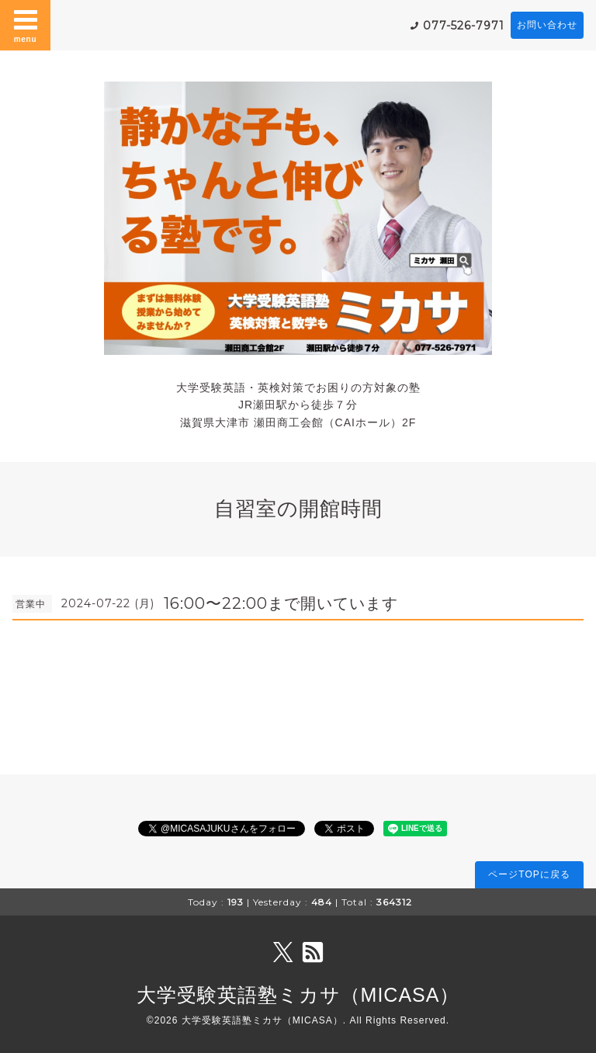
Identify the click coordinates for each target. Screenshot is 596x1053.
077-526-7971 (463, 26)
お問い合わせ (547, 24)
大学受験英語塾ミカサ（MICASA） (298, 995)
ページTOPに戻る (529, 874)
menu (26, 24)
